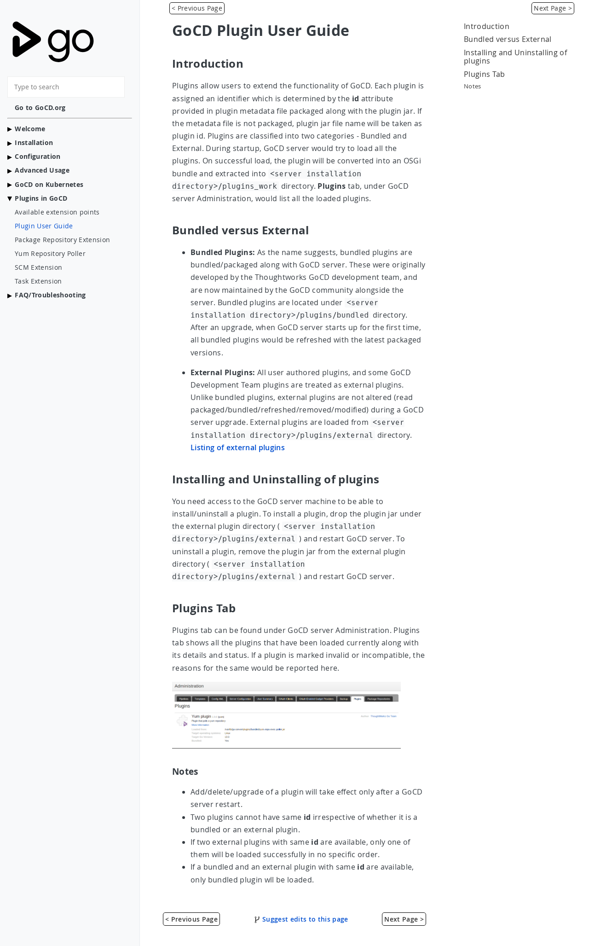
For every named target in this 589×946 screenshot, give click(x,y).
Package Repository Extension (62, 240)
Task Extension (38, 281)
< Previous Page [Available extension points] (197, 8)
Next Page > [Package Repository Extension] (553, 8)
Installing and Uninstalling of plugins (515, 56)
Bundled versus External (508, 39)
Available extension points (57, 212)
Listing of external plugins (238, 447)
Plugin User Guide (44, 226)
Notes (472, 86)
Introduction (486, 26)
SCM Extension (38, 267)
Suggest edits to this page (301, 919)
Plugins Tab (484, 74)
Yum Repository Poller (50, 253)
